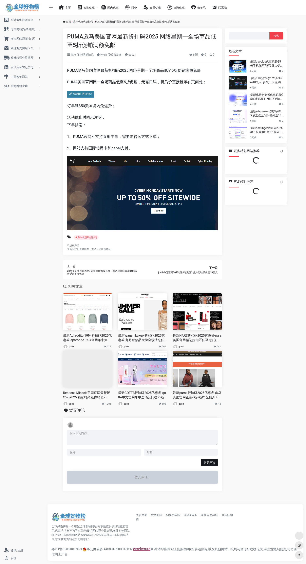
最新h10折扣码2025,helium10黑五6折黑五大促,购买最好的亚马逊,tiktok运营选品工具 (266, 80)
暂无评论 (77, 410)
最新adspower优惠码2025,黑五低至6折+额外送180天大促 (266, 113)
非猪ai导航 (190, 515)
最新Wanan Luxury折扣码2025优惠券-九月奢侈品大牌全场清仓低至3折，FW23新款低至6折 (141, 338)
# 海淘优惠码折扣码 (86, 237)
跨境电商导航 (209, 515)
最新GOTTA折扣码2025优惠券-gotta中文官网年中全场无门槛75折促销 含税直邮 (142, 395)
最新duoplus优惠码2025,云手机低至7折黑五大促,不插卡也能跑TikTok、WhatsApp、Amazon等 (266, 64)
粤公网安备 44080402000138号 (107, 549)
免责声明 (141, 515)
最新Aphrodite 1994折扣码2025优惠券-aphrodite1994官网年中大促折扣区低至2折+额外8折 (87, 338)
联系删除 (156, 515)
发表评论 (209, 462)
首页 (68, 21)
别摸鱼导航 (173, 515)
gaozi (130, 54)
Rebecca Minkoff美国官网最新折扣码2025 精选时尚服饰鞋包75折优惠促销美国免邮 (86, 395)
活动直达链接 (81, 94)
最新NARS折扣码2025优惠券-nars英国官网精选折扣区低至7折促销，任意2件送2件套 (197, 338)
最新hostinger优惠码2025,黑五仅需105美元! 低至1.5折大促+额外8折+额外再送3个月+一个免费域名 (266, 130)
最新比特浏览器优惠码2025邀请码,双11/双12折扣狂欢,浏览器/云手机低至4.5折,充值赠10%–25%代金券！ (266, 97)
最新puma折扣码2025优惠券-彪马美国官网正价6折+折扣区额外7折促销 (197, 395)
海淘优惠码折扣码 (83, 21)
